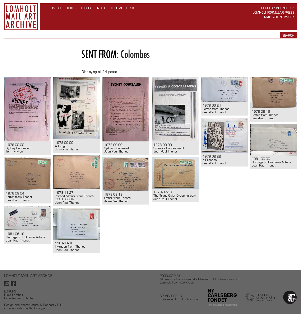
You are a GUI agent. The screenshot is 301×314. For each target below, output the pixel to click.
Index (101, 8)
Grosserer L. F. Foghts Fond (179, 299)
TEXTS (71, 8)
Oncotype (39, 308)
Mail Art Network (279, 17)
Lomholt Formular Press (273, 12)
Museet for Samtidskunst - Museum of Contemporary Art (200, 279)
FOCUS (86, 8)
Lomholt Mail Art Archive (21, 16)
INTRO (56, 8)
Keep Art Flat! (122, 8)
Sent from (99, 54)
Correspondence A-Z (277, 8)
